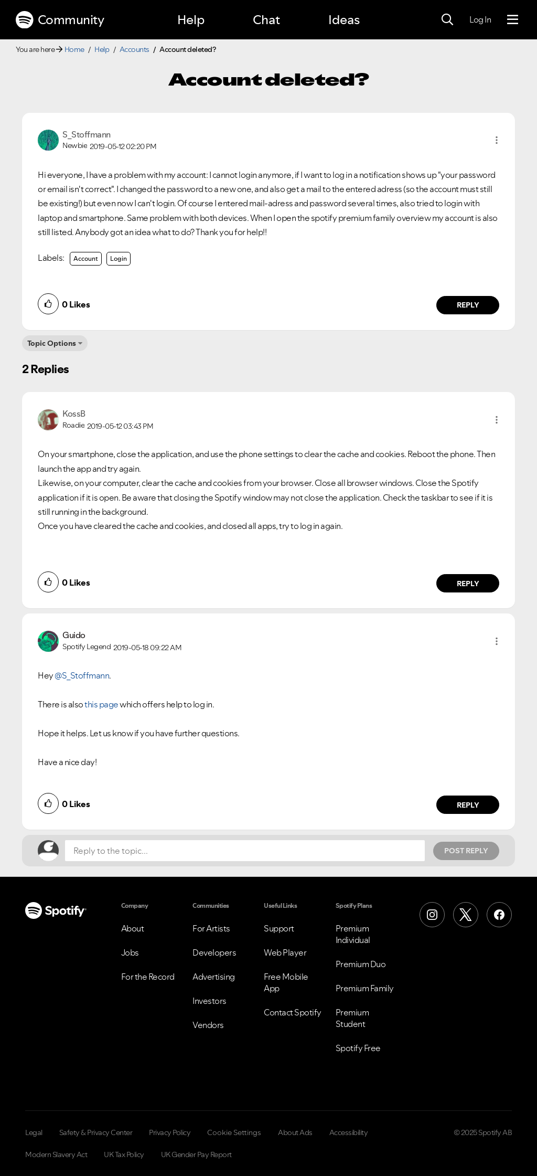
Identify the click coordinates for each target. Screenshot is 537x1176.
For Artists (211, 928)
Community (60, 20)
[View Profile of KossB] (73, 413)
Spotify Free (358, 1048)
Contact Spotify (292, 1012)
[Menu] (512, 20)
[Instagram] (432, 914)
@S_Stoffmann (82, 675)
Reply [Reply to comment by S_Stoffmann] (468, 305)
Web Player (285, 952)
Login (118, 258)
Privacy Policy (169, 1132)
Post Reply (466, 850)
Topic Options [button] (51, 343)
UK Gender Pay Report (196, 1154)
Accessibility (348, 1132)
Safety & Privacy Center (96, 1132)
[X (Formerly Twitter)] (465, 914)
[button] (496, 140)
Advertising (213, 976)
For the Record (148, 976)
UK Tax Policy (124, 1154)
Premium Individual (353, 934)
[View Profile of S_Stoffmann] (86, 134)
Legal (33, 1132)
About (132, 928)
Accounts (134, 49)
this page (101, 704)
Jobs (130, 952)
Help (191, 19)
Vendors (208, 1025)
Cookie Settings (234, 1132)
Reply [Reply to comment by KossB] (468, 583)
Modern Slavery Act (56, 1154)
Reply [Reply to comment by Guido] (468, 805)
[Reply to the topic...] (245, 850)
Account (85, 258)
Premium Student (352, 1018)
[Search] (447, 20)
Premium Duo (361, 964)
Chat (266, 19)
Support (279, 928)
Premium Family (365, 988)
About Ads (295, 1132)
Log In (480, 19)
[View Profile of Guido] (73, 635)
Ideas (344, 19)
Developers (214, 952)
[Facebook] (499, 914)
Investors (209, 1001)
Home (74, 49)
